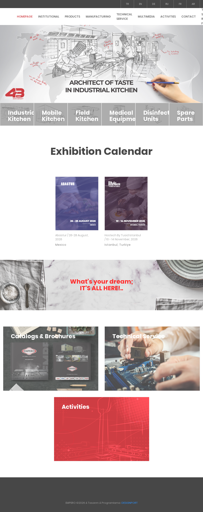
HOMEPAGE (24, 17)
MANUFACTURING (98, 17)
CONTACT (188, 17)
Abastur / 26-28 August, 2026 (72, 237)
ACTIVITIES (168, 17)
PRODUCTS (72, 17)
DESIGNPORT (129, 503)
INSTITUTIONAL (48, 17)
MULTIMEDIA (146, 17)
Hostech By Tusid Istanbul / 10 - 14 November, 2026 (123, 237)
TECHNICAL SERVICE (124, 16)
